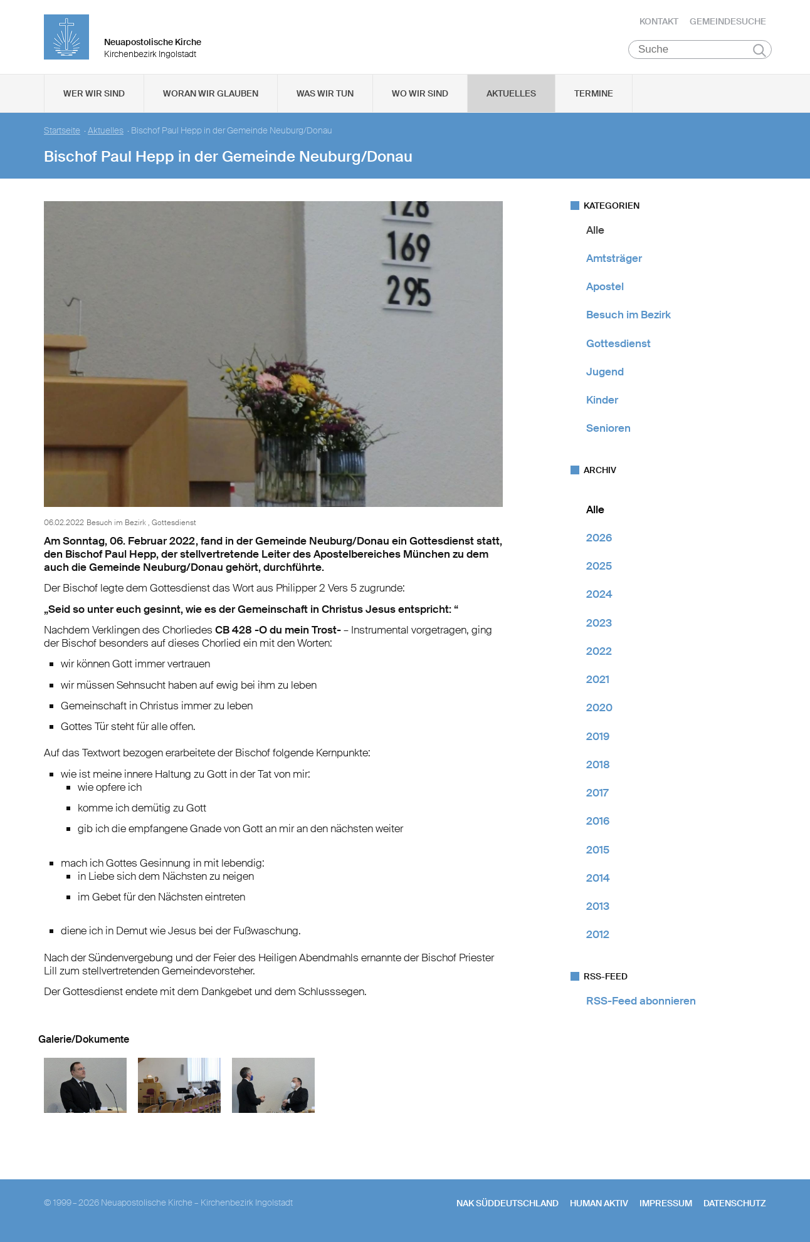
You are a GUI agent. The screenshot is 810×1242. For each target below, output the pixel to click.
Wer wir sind (94, 94)
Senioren (608, 430)
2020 (599, 709)
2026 (599, 539)
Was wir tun (325, 94)
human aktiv (599, 1205)
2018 (598, 766)
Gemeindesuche (728, 22)
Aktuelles (511, 94)
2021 (597, 681)
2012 (597, 936)
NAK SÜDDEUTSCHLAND (507, 1205)
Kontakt (658, 22)
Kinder (602, 402)
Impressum (665, 1205)
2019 (597, 737)
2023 (599, 624)
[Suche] (700, 50)
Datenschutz (734, 1205)
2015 (597, 851)
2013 (597, 908)
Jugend (605, 373)
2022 (599, 652)
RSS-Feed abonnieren (641, 1002)
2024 (599, 596)
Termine (593, 94)
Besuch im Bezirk (628, 316)
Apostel (605, 288)
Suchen (759, 51)
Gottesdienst (618, 345)
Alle (595, 231)
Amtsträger (614, 259)
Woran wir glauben (210, 94)
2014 (598, 879)
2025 (599, 568)
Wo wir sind (420, 94)
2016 (597, 823)
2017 (597, 794)
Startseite (62, 132)
